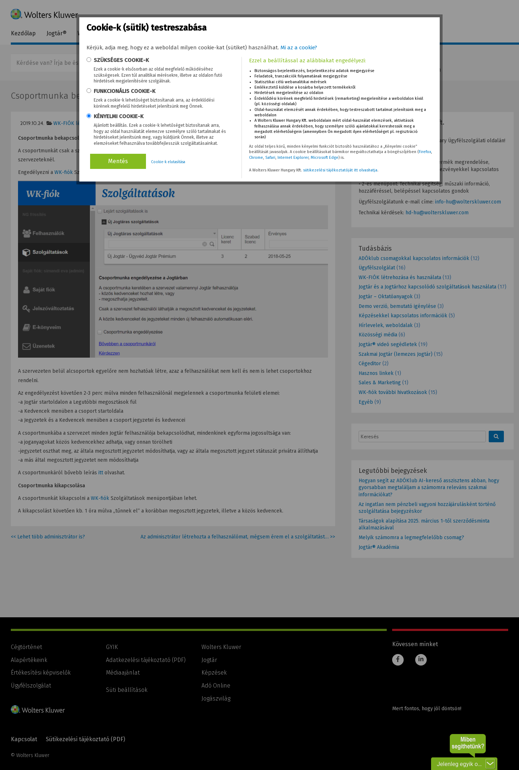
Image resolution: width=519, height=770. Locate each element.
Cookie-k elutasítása (168, 162)
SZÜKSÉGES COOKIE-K (121, 60)
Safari (270, 157)
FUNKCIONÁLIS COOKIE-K (124, 91)
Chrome (256, 157)
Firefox (425, 151)
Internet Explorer (293, 157)
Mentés (118, 161)
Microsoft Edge (324, 157)
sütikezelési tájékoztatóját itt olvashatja (340, 170)
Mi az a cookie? (298, 47)
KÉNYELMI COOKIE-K (118, 116)
